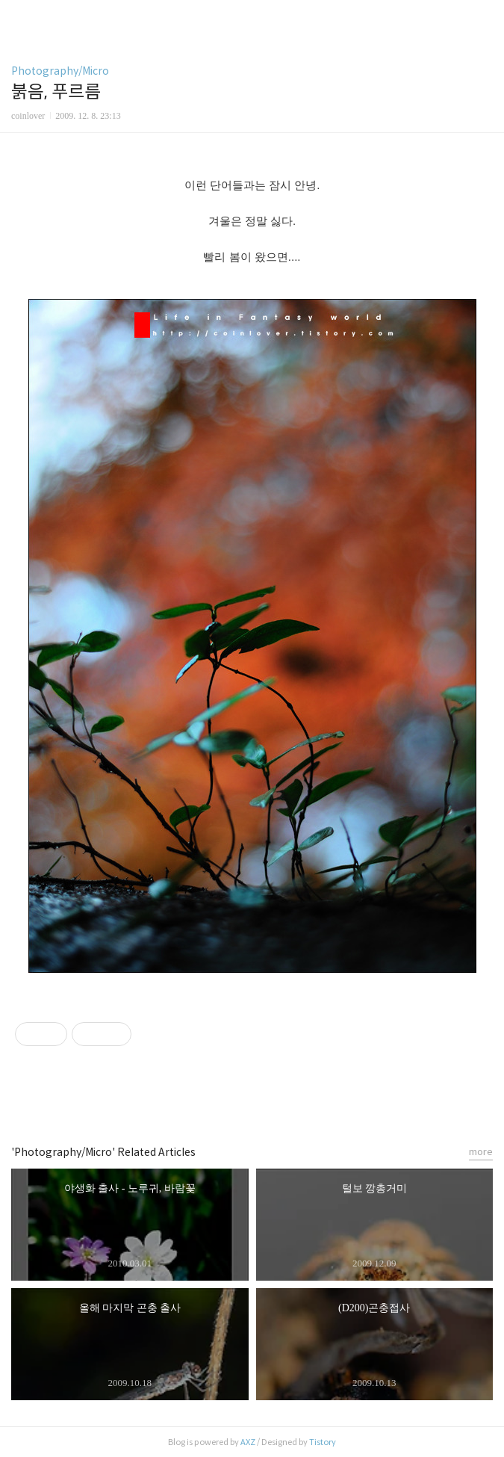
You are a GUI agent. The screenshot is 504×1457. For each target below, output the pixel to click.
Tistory (322, 1442)
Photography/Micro (60, 71)
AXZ (247, 1442)
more (481, 1151)
